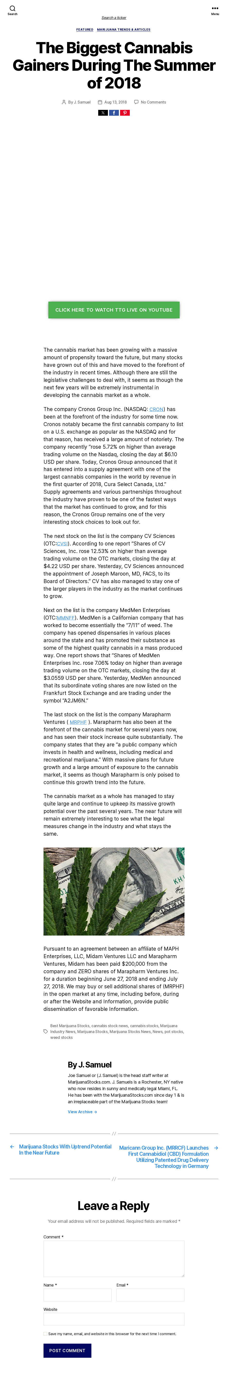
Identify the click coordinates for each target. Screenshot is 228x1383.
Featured (86, 30)
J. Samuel (82, 85)
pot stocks (168, 984)
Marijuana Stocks (90, 984)
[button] (103, 96)
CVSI (63, 519)
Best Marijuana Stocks (69, 979)
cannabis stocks (139, 979)
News (153, 984)
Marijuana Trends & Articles (124, 30)
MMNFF (66, 585)
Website (50, 1270)
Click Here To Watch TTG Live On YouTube (114, 293)
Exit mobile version (114, 1376)
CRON (152, 392)
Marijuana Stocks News (126, 984)
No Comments (153, 85)
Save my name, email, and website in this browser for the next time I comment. (109, 1294)
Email (122, 1246)
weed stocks (60, 990)
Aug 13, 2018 (116, 85)
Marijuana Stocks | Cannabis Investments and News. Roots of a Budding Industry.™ (109, 1357)
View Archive (82, 1064)
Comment (53, 1198)
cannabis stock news (107, 979)
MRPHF (56, 682)
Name (50, 1246)
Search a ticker (114, 18)
